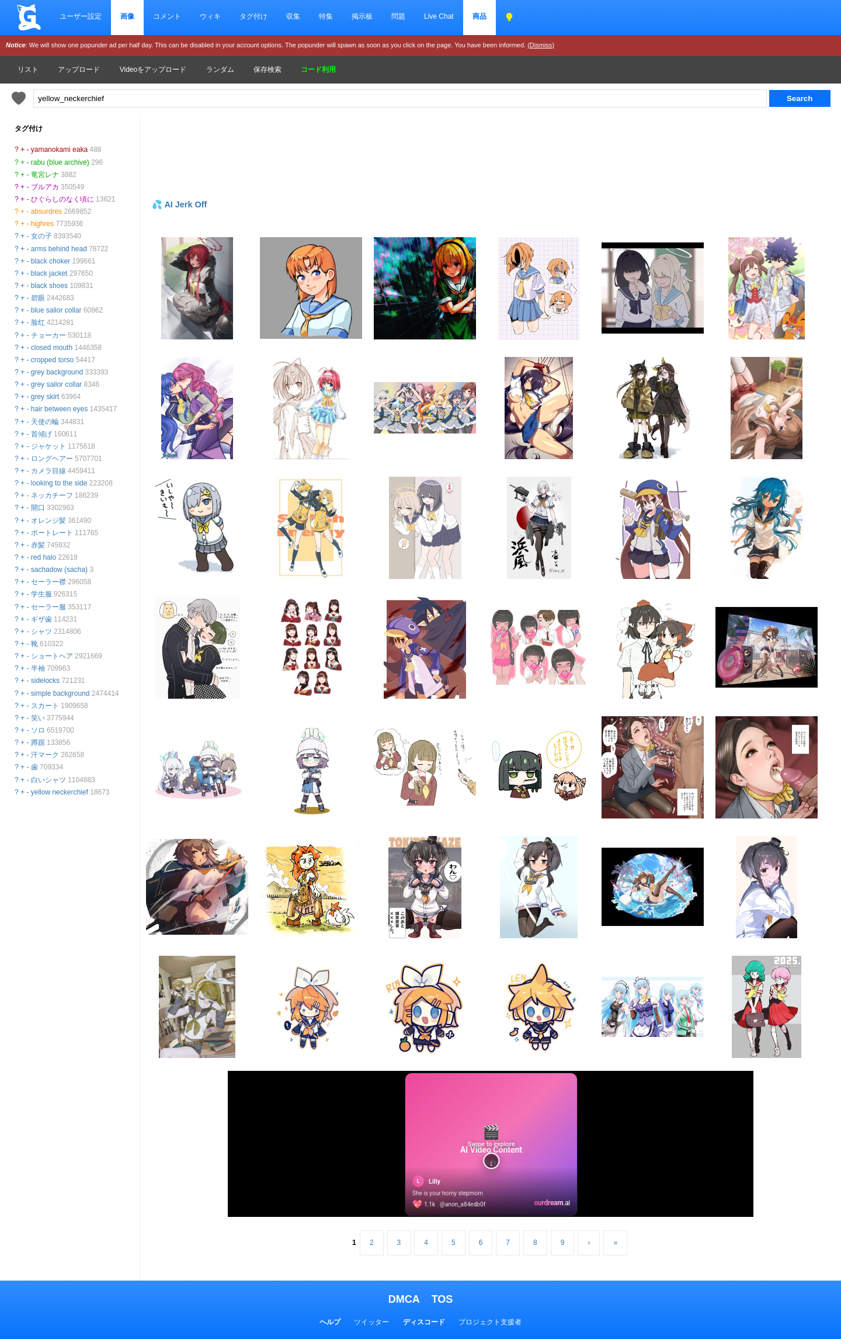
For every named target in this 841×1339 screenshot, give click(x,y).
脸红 (38, 322)
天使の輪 (45, 422)
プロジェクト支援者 (490, 1322)
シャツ (41, 631)
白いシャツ (48, 780)
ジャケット (48, 446)
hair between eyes (59, 409)
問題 (398, 16)
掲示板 (362, 16)
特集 (326, 16)
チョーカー (48, 335)
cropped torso (52, 360)
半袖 (38, 668)
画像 (127, 16)
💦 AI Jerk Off (179, 204)
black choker (50, 261)
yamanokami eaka (59, 149)
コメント (167, 16)
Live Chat (439, 16)
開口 (38, 508)
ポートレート (52, 533)
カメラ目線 (48, 471)
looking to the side (59, 483)
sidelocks (45, 681)
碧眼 (38, 298)
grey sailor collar (56, 384)
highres (42, 224)
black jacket (49, 273)
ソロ (38, 730)
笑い (38, 718)
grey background (57, 372)
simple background (60, 693)
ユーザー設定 (81, 16)
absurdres (46, 211)
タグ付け (253, 16)
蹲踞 (38, 742)
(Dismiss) (540, 44)
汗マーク (45, 755)
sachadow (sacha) (59, 570)
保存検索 (267, 69)
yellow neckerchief (59, 792)
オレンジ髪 (48, 520)
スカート (45, 706)
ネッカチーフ (52, 495)
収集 (293, 16)
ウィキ (210, 16)
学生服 (41, 594)
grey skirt (45, 397)
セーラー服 (48, 607)
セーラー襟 (48, 582)
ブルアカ (45, 187)
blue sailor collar (56, 310)
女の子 (41, 236)
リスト (28, 69)
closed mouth (51, 348)
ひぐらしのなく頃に (62, 199)
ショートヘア (52, 656)
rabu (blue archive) (60, 162)
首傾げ (41, 434)
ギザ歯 (41, 619)
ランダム (220, 69)
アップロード (79, 69)
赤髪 (38, 545)
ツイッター (371, 1322)
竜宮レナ (45, 175)
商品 (479, 16)
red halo (43, 557)
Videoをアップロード (153, 69)
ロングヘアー (52, 459)
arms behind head (59, 249)
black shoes (49, 286)
